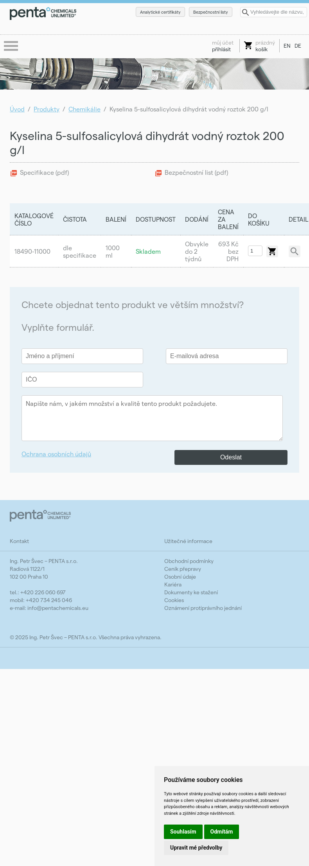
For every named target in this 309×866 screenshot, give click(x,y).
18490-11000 (32, 251)
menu (11, 46)
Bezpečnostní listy (210, 11)
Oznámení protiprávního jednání (203, 607)
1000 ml (113, 251)
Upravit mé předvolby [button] (196, 847)
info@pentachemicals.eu (57, 607)
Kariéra (172, 584)
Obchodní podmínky (189, 561)
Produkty (46, 109)
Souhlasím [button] (183, 831)
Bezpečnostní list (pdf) (196, 172)
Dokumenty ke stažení (191, 592)
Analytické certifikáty (160, 11)
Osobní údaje (180, 576)
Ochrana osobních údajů (56, 453)
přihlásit (223, 45)
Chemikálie (84, 109)
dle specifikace (79, 251)
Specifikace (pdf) (44, 172)
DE (298, 45)
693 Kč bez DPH (228, 251)
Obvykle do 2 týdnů (196, 251)
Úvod (17, 109)
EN (287, 45)
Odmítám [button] (221, 831)
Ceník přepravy (182, 568)
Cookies (174, 600)
